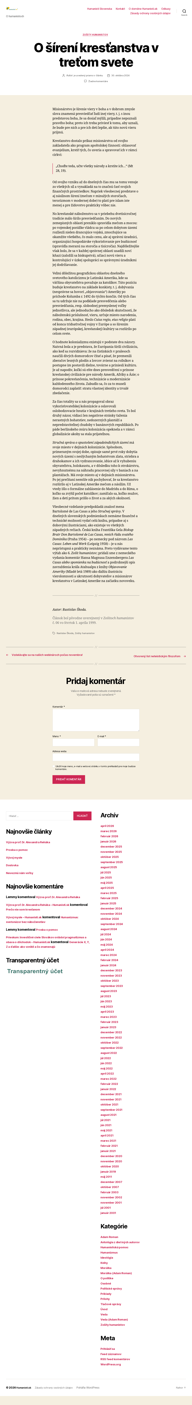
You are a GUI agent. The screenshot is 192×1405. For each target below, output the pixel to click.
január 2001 (109, 1222)
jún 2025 (107, 886)
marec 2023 (109, 1026)
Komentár (58, 715)
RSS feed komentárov (116, 1368)
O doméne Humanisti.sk (143, 11)
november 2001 (112, 1211)
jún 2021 (106, 1134)
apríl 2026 (108, 835)
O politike (107, 1287)
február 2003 (110, 1201)
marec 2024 (109, 964)
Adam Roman (110, 1246)
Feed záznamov (112, 1363)
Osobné (106, 1292)
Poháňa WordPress (92, 1396)
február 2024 (110, 969)
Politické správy (112, 1297)
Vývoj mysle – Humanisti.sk (26, 926)
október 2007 (110, 1196)
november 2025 (112, 860)
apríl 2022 (108, 1082)
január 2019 (109, 1180)
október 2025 (110, 866)
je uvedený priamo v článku (88, 80)
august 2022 (110, 1062)
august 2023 (110, 1000)
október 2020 (110, 1175)
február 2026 (110, 845)
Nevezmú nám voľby (21, 882)
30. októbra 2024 (121, 80)
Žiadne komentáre (98, 86)
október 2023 (110, 989)
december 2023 (112, 979)
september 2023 (113, 995)
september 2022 (113, 1057)
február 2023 (110, 1031)
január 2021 (109, 1160)
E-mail (102, 745)
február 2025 (110, 907)
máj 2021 (107, 1139)
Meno (56, 745)
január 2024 (109, 974)
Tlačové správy (112, 1313)
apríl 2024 (108, 958)
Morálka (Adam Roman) (118, 1282)
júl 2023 (106, 1005)
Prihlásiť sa (108, 1358)
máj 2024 (107, 953)
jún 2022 (107, 1072)
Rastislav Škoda (65, 638)
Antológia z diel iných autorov (122, 1251)
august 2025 (110, 876)
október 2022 (110, 1051)
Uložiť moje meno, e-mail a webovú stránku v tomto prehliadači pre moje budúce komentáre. (96, 777)
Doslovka (13, 874)
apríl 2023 (108, 1020)
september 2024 (113, 933)
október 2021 (110, 1113)
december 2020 (112, 1165)
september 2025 (113, 871)
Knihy (104, 1272)
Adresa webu (59, 760)
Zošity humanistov (96, 39)
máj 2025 (107, 891)
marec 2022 (109, 1087)
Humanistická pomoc (116, 1256)
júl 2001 (106, 1216)
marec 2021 (109, 1149)
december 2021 (112, 1103)
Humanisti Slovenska (99, 11)
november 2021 (112, 1108)
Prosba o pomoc (18, 859)
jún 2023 (107, 1010)
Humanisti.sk (24, 1396)
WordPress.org (111, 1373)
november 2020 (112, 1170)
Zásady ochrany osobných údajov (150, 15)
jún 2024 (107, 948)
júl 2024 (106, 943)
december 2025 (112, 855)
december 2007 (112, 1191)
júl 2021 (106, 1129)
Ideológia (107, 1266)
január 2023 (109, 1036)
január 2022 (109, 1098)
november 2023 (112, 984)
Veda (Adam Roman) (115, 1328)
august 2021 (109, 1124)
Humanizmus (110, 1261)
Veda (104, 1323)
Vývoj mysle (15, 866)
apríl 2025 (108, 897)
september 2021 (112, 1118)
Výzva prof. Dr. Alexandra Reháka (30, 851)
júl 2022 (106, 1067)
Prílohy (105, 1308)
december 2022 (112, 1041)
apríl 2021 (107, 1144)
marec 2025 (109, 902)
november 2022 (112, 1046)
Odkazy (166, 11)
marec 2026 (109, 840)
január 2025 (109, 912)
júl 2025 (106, 881)
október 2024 (110, 927)
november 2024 (112, 922)
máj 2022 (107, 1077)
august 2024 (110, 938)
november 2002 (112, 1206)
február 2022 (110, 1093)
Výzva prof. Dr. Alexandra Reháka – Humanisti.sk (42, 914)
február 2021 (110, 1154)
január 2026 (109, 850)
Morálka (106, 1277)
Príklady (106, 1303)
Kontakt (120, 11)
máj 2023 (107, 1015)
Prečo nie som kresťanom (43, 918)
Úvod (104, 1318)
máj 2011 (107, 1185)
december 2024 (112, 917)
